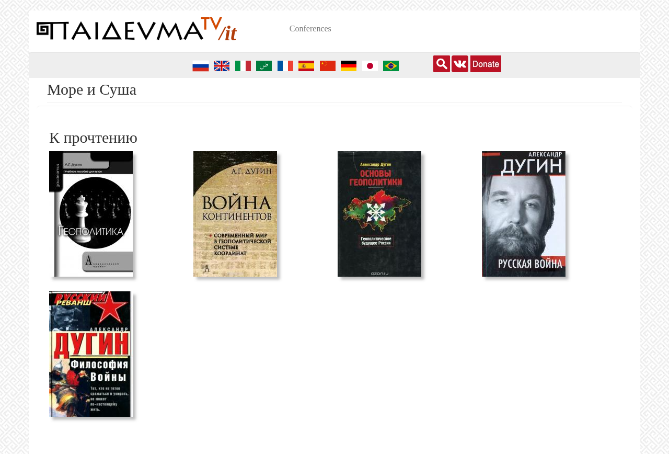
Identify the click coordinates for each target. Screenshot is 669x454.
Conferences (310, 28)
